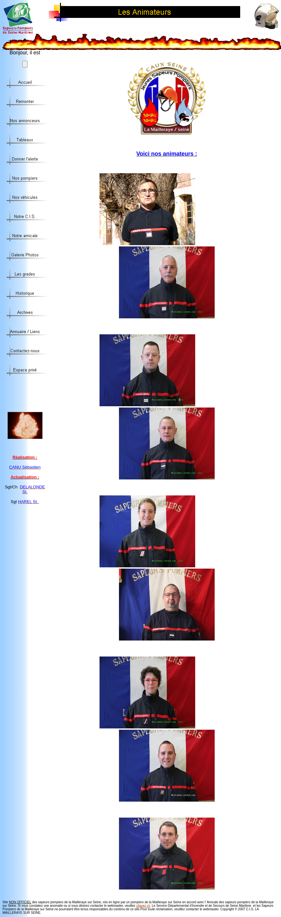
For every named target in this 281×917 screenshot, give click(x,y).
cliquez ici (143, 905)
